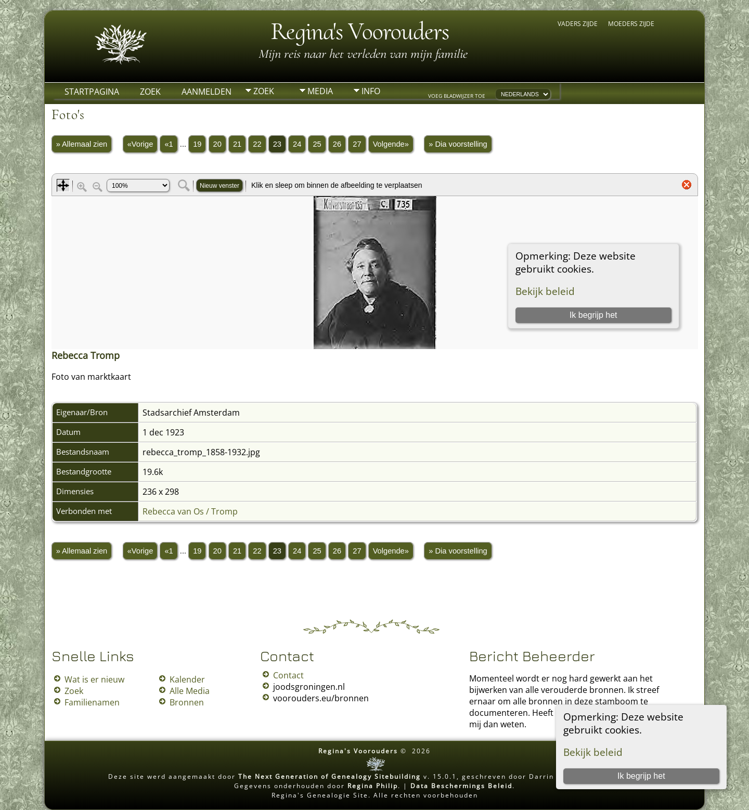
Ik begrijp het (641, 776)
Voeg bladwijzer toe (456, 95)
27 (357, 144)
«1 (168, 144)
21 (237, 144)
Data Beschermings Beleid (461, 785)
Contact (288, 675)
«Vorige (140, 144)
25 (317, 144)
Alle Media (190, 691)
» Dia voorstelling (458, 144)
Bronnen (187, 702)
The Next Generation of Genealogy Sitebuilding (329, 776)
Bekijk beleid (593, 751)
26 (337, 144)
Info (370, 91)
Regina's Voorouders (359, 31)
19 (197, 144)
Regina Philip (372, 785)
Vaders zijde (578, 23)
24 (297, 144)
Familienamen (92, 702)
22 (257, 144)
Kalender (187, 679)
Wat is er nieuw (94, 679)
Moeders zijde (631, 23)
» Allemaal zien (82, 144)
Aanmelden (206, 91)
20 (217, 144)
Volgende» (391, 144)
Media (320, 91)
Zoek (150, 91)
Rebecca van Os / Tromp (190, 511)
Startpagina (91, 91)
